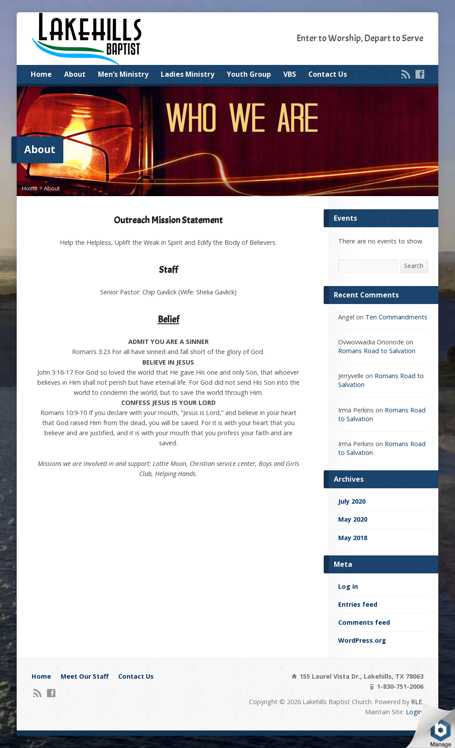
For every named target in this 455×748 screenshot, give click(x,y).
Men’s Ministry (123, 74)
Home (41, 74)
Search (413, 265)
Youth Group (249, 74)
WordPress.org (362, 640)
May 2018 (352, 537)
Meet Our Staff (84, 676)
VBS (289, 74)
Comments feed (364, 622)
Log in (348, 586)
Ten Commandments (396, 317)
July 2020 (351, 501)
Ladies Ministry (187, 74)
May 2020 (352, 519)
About (75, 74)
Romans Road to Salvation (376, 351)
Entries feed (357, 604)
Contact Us (327, 74)
